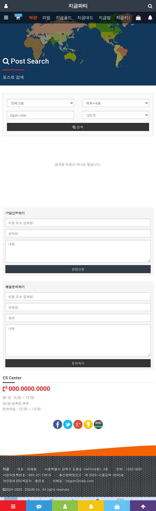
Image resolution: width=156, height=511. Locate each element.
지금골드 (64, 17)
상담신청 (78, 269)
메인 (33, 17)
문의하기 (78, 363)
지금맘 (105, 17)
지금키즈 (124, 17)
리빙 (46, 17)
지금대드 (85, 17)
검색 (78, 127)
